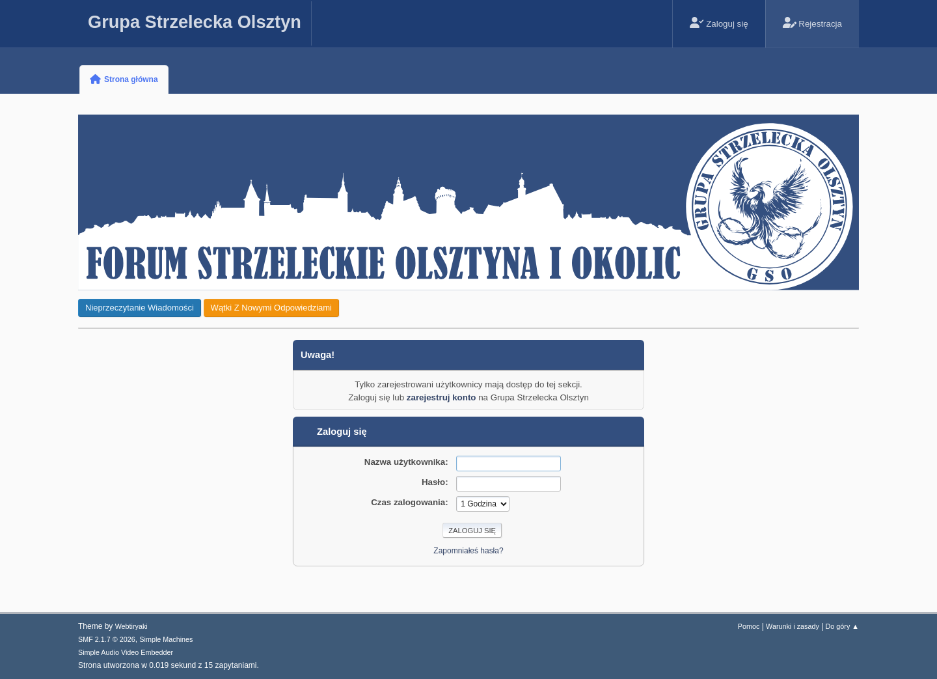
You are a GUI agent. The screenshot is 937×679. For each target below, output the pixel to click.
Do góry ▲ (842, 626)
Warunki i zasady (792, 626)
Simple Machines (166, 639)
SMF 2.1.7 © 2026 (106, 639)
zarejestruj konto (441, 397)
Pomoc (749, 626)
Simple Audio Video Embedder (125, 652)
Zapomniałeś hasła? (468, 550)
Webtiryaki (131, 626)
